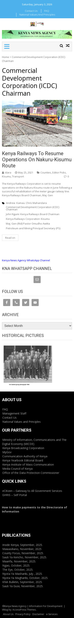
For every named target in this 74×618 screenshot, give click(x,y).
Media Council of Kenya (17, 468)
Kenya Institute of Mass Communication (28, 464)
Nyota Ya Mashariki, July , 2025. (22, 574)
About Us (8, 614)
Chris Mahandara (36, 203)
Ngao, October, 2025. (16, 565)
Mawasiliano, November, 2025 (21, 549)
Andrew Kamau (15, 203)
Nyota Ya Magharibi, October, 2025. (25, 578)
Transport (18, 176)
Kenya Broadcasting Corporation (23, 448)
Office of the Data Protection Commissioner (30, 473)
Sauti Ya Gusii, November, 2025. (22, 586)
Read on (10, 237)
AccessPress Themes (24, 609)
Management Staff (14, 413)
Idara (8, 172)
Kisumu (6, 176)
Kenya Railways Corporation (23, 219)
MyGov (6, 452)
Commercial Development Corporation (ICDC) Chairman (32, 208)
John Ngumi (12, 214)
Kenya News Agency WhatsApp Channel (26, 260)
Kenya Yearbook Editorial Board (22, 460)
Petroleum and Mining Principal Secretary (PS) (33, 228)
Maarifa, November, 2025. (19, 561)
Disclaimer (38, 614)
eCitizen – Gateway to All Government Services (32, 491)
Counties (45, 172)
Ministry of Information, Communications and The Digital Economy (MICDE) (34, 442)
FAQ (46, 11)
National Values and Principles (37, 14)
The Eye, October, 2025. (17, 569)
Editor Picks (59, 172)
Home (5, 57)
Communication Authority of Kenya (24, 456)
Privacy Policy (22, 614)
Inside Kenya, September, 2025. (22, 545)
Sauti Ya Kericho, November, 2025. (24, 557)
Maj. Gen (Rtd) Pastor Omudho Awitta (28, 223)
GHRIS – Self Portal (14, 495)
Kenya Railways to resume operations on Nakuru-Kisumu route (37, 159)
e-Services (51, 614)
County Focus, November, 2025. (23, 553)
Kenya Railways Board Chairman (39, 214)
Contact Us (31, 11)
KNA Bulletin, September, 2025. (22, 582)
